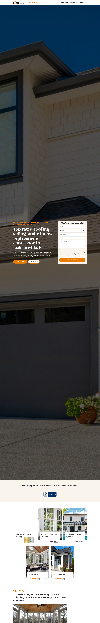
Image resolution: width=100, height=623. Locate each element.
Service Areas (73, 2)
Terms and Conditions (79, 257)
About (66, 2)
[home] (18, 2)
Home (62, 2)
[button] (81, 2)
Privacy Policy (70, 257)
